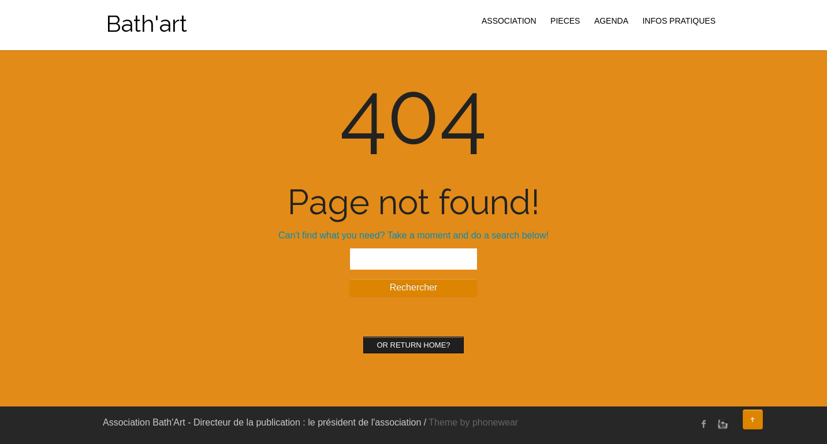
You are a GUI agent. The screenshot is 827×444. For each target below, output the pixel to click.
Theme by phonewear (473, 422)
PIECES (565, 20)
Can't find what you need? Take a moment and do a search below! (413, 235)
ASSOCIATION (509, 20)
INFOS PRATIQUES (679, 20)
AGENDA (611, 20)
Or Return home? (413, 345)
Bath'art (146, 23)
